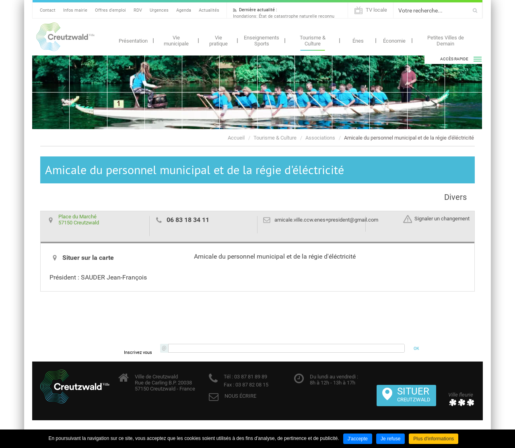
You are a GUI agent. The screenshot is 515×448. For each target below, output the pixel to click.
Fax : (229, 385)
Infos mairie (75, 10)
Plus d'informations (433, 439)
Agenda (183, 10)
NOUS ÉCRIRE (240, 396)
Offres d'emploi (110, 10)
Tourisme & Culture (312, 41)
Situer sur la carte (88, 257)
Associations (320, 138)
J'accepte (358, 439)
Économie (394, 41)
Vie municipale (176, 41)
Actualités (209, 10)
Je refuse (390, 439)
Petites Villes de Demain (445, 41)
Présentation (133, 41)
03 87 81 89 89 (250, 377)
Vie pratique (218, 41)
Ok (475, 10)
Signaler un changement (442, 219)
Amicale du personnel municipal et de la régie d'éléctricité (409, 138)
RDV (138, 10)
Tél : (228, 377)
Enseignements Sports (261, 41)
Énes (358, 41)
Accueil (236, 138)
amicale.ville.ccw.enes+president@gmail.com (326, 220)
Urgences (159, 10)
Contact (48, 10)
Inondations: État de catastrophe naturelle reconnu (283, 16)
